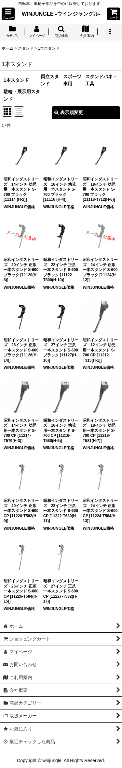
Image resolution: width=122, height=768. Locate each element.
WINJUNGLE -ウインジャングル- (61, 14)
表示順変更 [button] (68, 112)
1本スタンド (16, 80)
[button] (8, 14)
